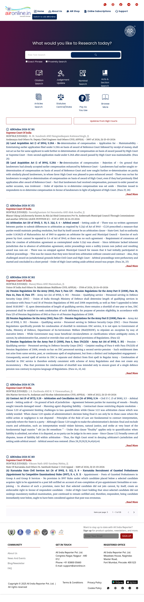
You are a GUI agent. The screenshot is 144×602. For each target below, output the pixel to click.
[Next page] (134, 512)
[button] (34, 532)
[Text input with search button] (101, 536)
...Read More (131, 194)
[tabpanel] (72, 57)
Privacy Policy (94, 582)
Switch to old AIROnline (44, 16)
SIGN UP (126, 536)
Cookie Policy (95, 588)
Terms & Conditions (73, 582)
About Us (55, 11)
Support (121, 11)
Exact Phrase (34, 61)
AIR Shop (73, 11)
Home (39, 11)
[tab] (39, 121)
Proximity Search (56, 61)
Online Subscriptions (97, 11)
